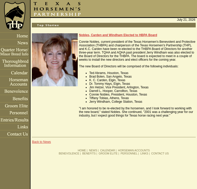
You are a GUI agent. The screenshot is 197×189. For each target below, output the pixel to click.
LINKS (144, 153)
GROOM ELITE (107, 153)
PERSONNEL (129, 153)
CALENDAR (107, 150)
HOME (82, 150)
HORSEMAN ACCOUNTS (134, 150)
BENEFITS (89, 153)
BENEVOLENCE (69, 153)
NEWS (93, 150)
